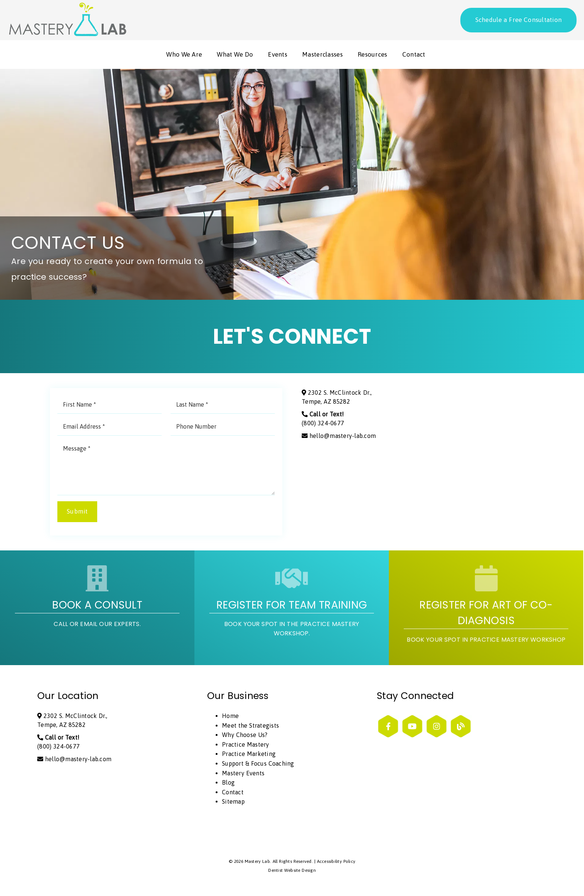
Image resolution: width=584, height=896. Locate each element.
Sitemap (233, 802)
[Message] (166, 468)
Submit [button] (77, 512)
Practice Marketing (249, 755)
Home (230, 716)
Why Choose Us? (245, 735)
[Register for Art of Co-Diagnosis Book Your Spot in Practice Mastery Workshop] (486, 608)
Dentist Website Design (292, 871)
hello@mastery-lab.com (339, 436)
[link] (66, 34)
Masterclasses (322, 55)
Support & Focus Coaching (258, 764)
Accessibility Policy (336, 862)
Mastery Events (243, 774)
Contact (413, 55)
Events (277, 55)
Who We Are (184, 55)
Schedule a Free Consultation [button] (518, 19)
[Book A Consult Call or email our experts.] (97, 608)
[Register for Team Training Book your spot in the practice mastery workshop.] (291, 608)
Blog (228, 783)
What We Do (235, 55)
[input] (109, 406)
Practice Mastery (245, 745)
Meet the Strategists (250, 726)
